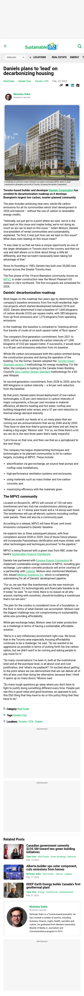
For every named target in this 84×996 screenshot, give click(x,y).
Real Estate (59, 57)
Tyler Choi (31, 856)
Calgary (68, 874)
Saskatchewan (66, 892)
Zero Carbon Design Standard (32, 371)
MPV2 (7, 279)
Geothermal (52, 892)
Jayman (59, 874)
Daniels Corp (24, 81)
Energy (74, 57)
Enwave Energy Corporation (52, 560)
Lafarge (30, 571)
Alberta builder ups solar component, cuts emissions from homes (51, 867)
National (71, 856)
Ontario (39, 721)
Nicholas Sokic (22, 94)
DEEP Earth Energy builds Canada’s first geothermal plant (53, 885)
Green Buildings (58, 856)
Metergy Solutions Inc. (30, 574)
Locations (38, 57)
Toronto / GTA (41, 81)
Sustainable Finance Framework (31, 554)
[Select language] (15, 57)
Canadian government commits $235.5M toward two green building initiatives (50, 849)
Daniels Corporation (61, 190)
